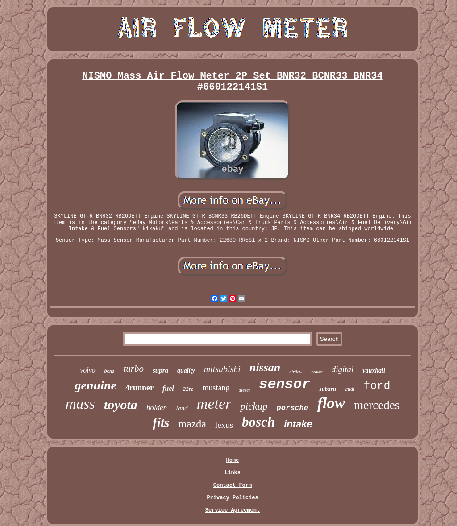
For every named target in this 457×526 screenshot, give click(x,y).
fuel (168, 388)
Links (232, 473)
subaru (327, 388)
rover (316, 371)
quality (186, 370)
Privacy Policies (232, 498)
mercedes (376, 405)
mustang (216, 387)
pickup (253, 406)
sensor (284, 384)
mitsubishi (222, 369)
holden (156, 407)
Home (232, 460)
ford (376, 386)
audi (349, 389)
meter (214, 403)
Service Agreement (232, 510)
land (182, 408)
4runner (139, 387)
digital (343, 369)
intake (298, 424)
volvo (88, 370)
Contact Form (232, 485)
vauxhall (373, 370)
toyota (120, 404)
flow (331, 403)
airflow (295, 371)
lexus (224, 425)
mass (80, 404)
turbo (133, 368)
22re (188, 388)
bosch (258, 422)
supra (160, 370)
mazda (192, 424)
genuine (95, 385)
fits (161, 422)
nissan (264, 367)
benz (109, 371)
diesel (244, 390)
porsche (292, 408)
